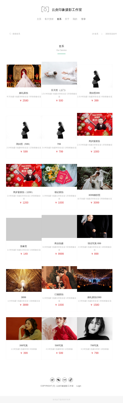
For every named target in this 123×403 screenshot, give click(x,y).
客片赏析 (49, 19)
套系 (59, 19)
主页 (39, 19)
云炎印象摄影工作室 (65, 386)
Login (78, 386)
